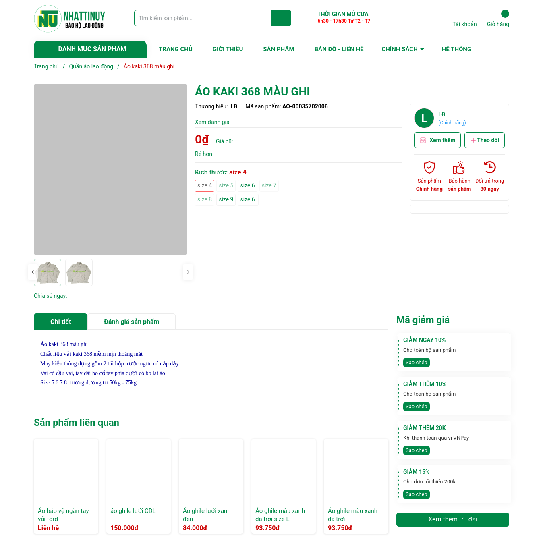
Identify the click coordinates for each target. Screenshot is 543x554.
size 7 (269, 185)
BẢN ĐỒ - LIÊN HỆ (339, 49)
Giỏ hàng (498, 18)
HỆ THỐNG (456, 49)
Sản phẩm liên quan (76, 422)
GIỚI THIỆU (228, 49)
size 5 (226, 185)
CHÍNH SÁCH (399, 49)
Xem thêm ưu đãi (452, 519)
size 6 (247, 185)
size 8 (204, 199)
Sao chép (416, 362)
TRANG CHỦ (176, 49)
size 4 (204, 185)
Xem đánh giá (212, 122)
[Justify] (281, 18)
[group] (110, 169)
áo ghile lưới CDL (133, 511)
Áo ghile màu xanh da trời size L (280, 515)
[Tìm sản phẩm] (212, 18)
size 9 (226, 199)
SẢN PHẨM (278, 49)
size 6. (248, 199)
